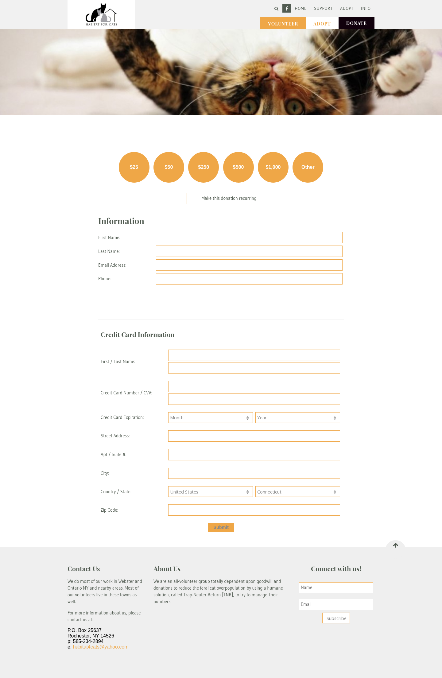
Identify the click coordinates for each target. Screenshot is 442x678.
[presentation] (250, 301)
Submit (221, 527)
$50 (169, 167)
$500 (238, 167)
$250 (203, 167)
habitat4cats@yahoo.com (101, 646)
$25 (134, 167)
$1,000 (273, 167)
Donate (356, 23)
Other (308, 167)
